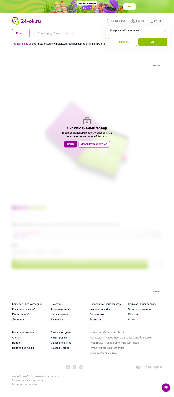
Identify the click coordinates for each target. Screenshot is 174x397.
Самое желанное (61, 342)
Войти (155, 21)
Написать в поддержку (142, 304)
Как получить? (21, 314)
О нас (131, 319)
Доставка (18, 319)
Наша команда (60, 314)
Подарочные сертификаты (105, 304)
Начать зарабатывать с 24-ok (106, 332)
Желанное (66, 43)
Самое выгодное (61, 332)
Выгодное (79, 43)
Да (152, 41)
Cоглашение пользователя (25, 384)
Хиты (57, 43)
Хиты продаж (59, 337)
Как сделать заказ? (23, 309)
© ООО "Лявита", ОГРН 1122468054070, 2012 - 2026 (36, 376)
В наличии (92, 43)
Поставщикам (97, 314)
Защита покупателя (139, 309)
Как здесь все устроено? (27, 304)
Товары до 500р (21, 43)
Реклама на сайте (100, 309)
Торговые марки (61, 309)
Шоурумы (57, 304)
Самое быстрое (60, 347)
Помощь (133, 314)
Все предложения (42, 43)
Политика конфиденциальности (27, 380)
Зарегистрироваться (94, 144)
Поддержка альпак (23, 347)
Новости (17, 342)
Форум (137, 21)
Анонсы (102, 43)
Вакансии (95, 319)
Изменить (123, 41)
